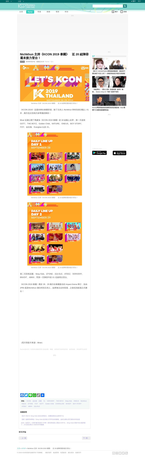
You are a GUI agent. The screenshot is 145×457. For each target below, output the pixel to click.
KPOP (22, 61)
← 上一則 (23, 438)
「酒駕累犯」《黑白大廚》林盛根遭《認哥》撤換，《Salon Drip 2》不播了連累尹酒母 (107, 91)
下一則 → (86, 438)
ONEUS (76, 401)
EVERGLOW (60, 404)
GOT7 (42, 404)
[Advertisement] (55, 373)
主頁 (18, 448)
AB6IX (30, 406)
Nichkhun (84, 401)
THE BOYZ (60, 401)
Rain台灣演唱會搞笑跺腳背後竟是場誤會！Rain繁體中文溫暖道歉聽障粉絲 (108, 109)
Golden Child (49, 404)
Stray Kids (68, 401)
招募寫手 (78, 452)
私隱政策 (63, 452)
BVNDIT (68, 404)
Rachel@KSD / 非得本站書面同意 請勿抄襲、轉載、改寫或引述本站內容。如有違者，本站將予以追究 (53, 349)
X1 (44, 401)
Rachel (47, 61)
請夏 (40, 401)
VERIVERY (50, 401)
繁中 (134, 1)
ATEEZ (24, 406)
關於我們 (48, 452)
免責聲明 (56, 452)
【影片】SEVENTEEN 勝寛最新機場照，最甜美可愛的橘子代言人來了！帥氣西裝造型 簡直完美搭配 (108, 72)
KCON (29, 401)
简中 (139, 1)
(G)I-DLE (37, 406)
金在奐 (35, 401)
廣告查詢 (71, 452)
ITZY (36, 404)
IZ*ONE (30, 404)
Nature (24, 404)
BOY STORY (77, 404)
